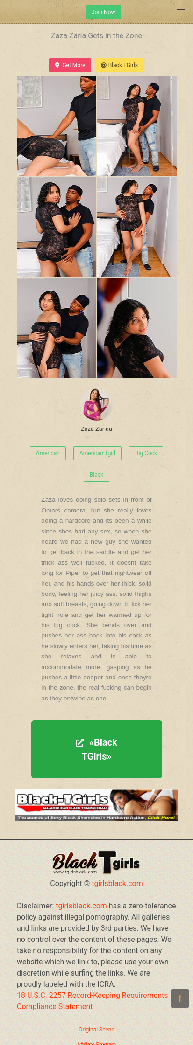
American (48, 453)
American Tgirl (97, 453)
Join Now (103, 12)
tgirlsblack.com (117, 883)
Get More (70, 65)
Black (96, 474)
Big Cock (146, 453)
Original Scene (96, 1029)
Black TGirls (119, 65)
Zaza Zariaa (96, 410)
